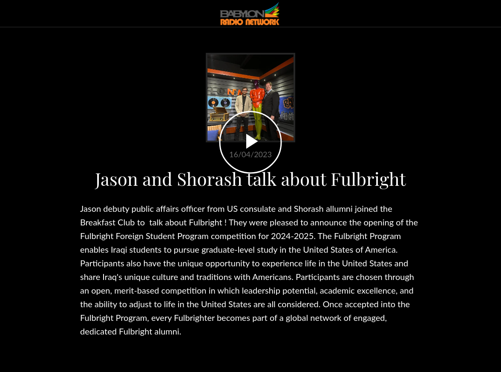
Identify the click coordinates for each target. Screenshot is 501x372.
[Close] (14, 14)
